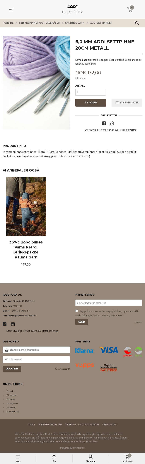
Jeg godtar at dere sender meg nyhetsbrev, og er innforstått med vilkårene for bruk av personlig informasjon (107, 313)
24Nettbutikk (79, 448)
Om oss (10, 399)
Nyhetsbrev (109, 424)
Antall (80, 85)
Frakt (31, 424)
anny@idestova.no (20, 311)
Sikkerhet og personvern (82, 424)
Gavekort (11, 407)
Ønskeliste (127, 102)
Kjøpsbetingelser (50, 424)
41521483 (17, 306)
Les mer (138, 322)
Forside (10, 391)
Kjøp (91, 102)
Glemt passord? (62, 369)
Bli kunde (11, 395)
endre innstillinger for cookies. (82, 441)
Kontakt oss (12, 411)
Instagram (12, 403)
